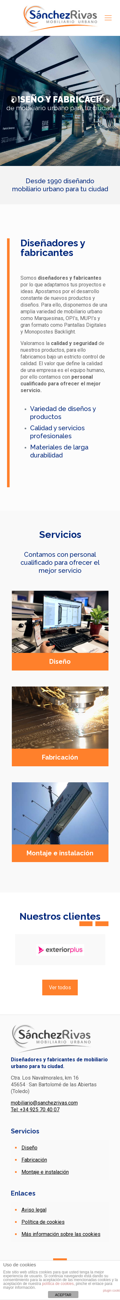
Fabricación (34, 1160)
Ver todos (60, 987)
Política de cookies (43, 1222)
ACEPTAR (63, 1295)
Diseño (29, 1148)
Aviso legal (33, 1210)
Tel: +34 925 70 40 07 (35, 1110)
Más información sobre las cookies (60, 1234)
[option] (60, 949)
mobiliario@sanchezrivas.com (44, 1103)
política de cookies (58, 1283)
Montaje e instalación (45, 1172)
